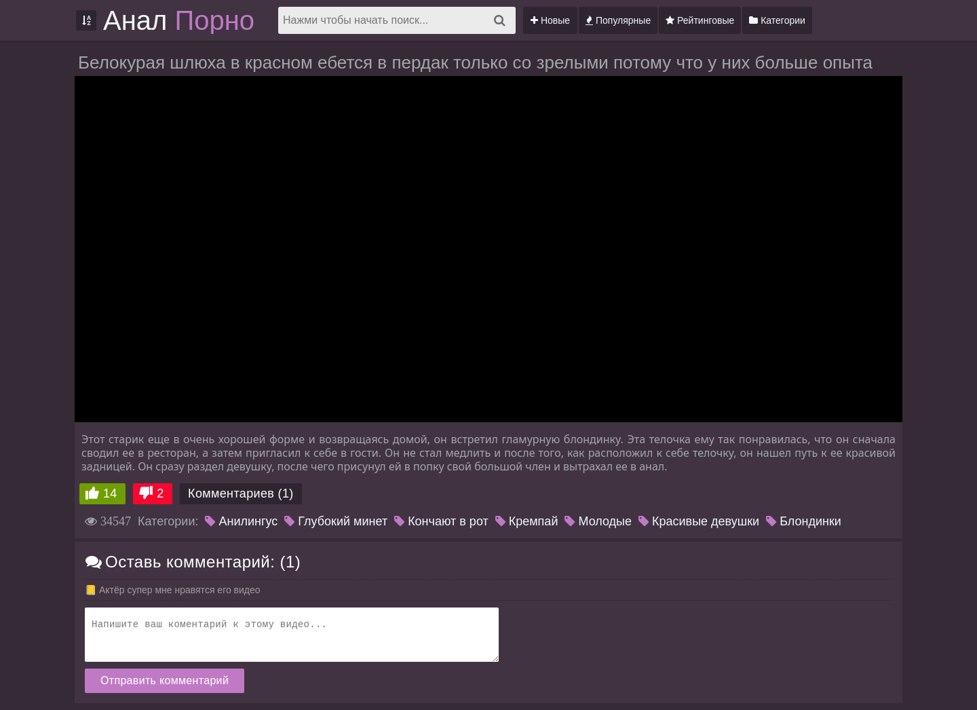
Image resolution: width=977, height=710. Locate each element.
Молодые (598, 521)
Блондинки (803, 521)
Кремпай (526, 521)
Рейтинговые (700, 20)
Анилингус (241, 521)
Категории (777, 20)
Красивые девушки (698, 521)
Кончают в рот (441, 521)
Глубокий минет (335, 521)
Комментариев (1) (241, 493)
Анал (178, 20)
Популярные (618, 20)
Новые (550, 20)
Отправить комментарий (164, 680)
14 (110, 493)
